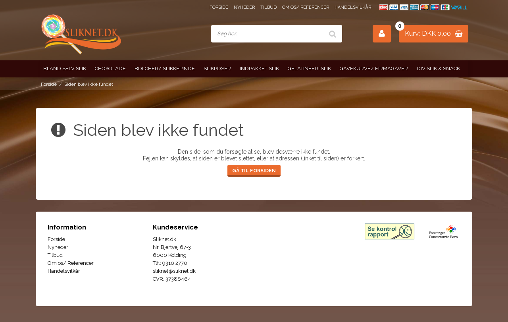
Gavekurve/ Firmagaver (374, 68)
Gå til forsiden (254, 171)
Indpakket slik (259, 68)
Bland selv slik (64, 68)
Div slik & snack (438, 68)
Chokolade (110, 68)
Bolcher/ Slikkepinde (165, 68)
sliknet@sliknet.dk (174, 271)
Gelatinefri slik (309, 68)
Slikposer (217, 68)
